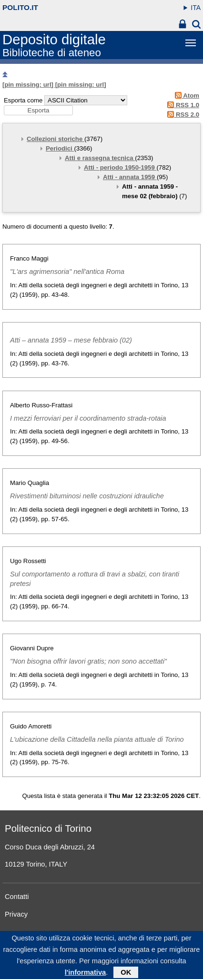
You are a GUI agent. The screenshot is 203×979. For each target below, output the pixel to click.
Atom (185, 95)
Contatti (17, 896)
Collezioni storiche (55, 138)
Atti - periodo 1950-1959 (120, 167)
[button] (38, 110)
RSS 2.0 (181, 114)
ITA (196, 7)
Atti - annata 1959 (130, 177)
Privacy (16, 914)
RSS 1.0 (181, 105)
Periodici (60, 148)
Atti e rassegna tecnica (100, 157)
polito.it (20, 7)
